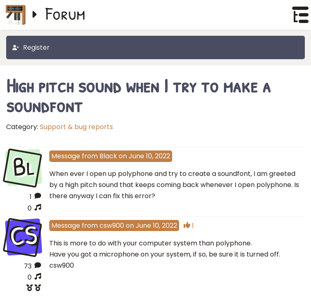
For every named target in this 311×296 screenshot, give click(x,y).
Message (65, 156)
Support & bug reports (76, 127)
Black (108, 156)
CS (23, 236)
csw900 (111, 225)
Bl (24, 167)
